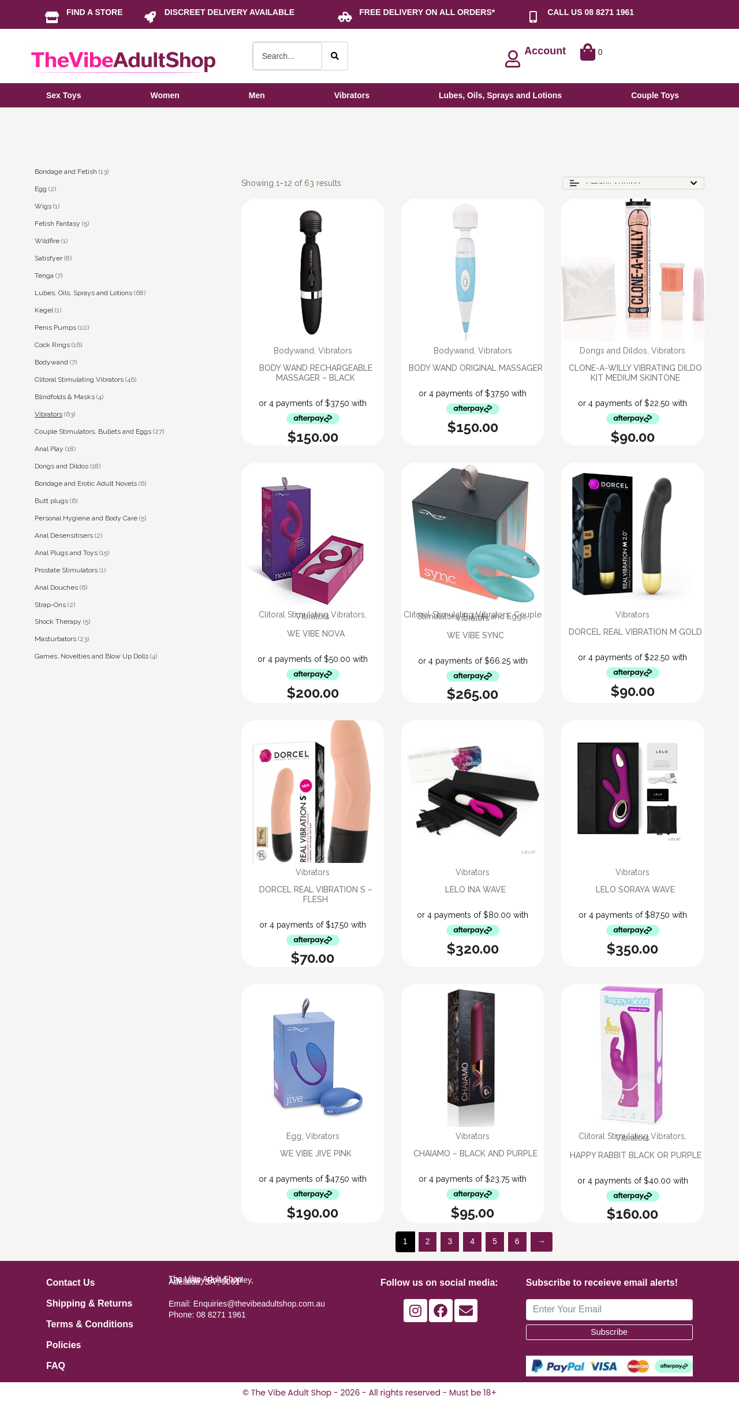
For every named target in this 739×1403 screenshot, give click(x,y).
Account (545, 51)
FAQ (55, 1366)
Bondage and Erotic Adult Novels (86, 483)
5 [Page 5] (494, 1241)
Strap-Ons (50, 605)
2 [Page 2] (428, 1241)
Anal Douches (56, 587)
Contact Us (70, 1282)
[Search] (335, 56)
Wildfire (47, 241)
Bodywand (51, 362)
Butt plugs (51, 501)
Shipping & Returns (89, 1303)
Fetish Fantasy (57, 223)
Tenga (44, 275)
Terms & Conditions (89, 1324)
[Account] (512, 59)
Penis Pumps (55, 327)
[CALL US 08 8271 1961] (533, 17)
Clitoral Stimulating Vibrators (79, 379)
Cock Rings (52, 345)
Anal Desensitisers (64, 535)
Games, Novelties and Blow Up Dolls (91, 656)
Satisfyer (48, 258)
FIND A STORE (94, 12)
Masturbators (55, 639)
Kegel (44, 310)
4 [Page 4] (472, 1241)
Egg (41, 189)
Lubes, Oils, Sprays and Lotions (83, 293)
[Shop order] (633, 183)
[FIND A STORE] (52, 17)
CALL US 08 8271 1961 (590, 12)
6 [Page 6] (517, 1241)
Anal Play (49, 449)
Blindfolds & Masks (65, 397)
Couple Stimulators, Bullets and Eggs (93, 431)
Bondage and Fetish (66, 172)
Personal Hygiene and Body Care (86, 518)
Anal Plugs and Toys (66, 553)
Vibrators (48, 414)
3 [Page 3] (449, 1241)
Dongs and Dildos (61, 466)
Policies (63, 1345)
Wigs (43, 206)
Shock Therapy (58, 621)
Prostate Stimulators (66, 570)
